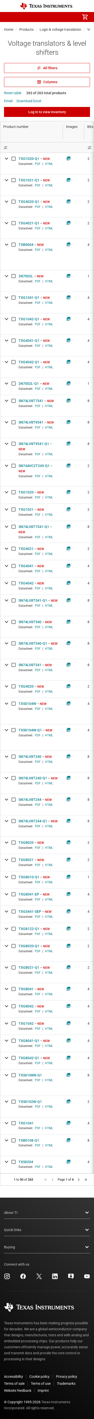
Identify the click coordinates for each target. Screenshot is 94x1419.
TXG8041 (26, 989)
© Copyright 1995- (22, 1402)
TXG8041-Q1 (29, 1041)
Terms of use (41, 1384)
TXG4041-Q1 (29, 341)
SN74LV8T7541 (31, 401)
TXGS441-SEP (30, 912)
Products (26, 29)
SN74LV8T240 (30, 757)
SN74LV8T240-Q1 (33, 778)
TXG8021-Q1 (29, 967)
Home (8, 29)
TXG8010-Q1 (29, 877)
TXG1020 (26, 492)
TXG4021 (26, 549)
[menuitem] (43, 17)
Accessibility (13, 1377)
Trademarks (66, 1384)
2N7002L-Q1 (29, 384)
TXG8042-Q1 (29, 1058)
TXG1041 (26, 1123)
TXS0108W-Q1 (30, 1075)
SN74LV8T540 (30, 622)
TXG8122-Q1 (29, 929)
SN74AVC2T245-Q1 (34, 466)
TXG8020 (26, 843)
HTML (49, 164)
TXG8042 (26, 1006)
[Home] (46, 6)
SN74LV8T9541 (31, 422)
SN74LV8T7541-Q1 (34, 527)
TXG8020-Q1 (29, 946)
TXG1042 (26, 1023)
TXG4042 (26, 583)
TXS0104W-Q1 (30, 730)
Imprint (43, 1391)
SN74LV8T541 (30, 665)
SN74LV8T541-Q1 (33, 600)
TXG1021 (26, 509)
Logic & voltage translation (60, 29)
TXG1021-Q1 (29, 180)
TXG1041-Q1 (29, 298)
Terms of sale (14, 1384)
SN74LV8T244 (30, 800)
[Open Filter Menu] (31, 147)
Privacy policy (66, 1377)
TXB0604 (26, 245)
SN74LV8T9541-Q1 (34, 444)
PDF (38, 164)
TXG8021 (26, 860)
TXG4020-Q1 (29, 202)
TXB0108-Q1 (29, 1140)
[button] (9, 17)
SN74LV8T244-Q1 (33, 821)
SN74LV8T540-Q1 (33, 643)
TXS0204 (26, 1162)
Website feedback (17, 1391)
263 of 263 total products (46, 93)
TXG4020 (26, 686)
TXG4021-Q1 (29, 223)
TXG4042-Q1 (29, 362)
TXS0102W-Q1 (30, 1102)
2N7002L (26, 276)
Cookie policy (39, 1377)
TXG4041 (26, 566)
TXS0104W (27, 704)
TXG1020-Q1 (29, 159)
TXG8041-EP (29, 894)
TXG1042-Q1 (29, 319)
